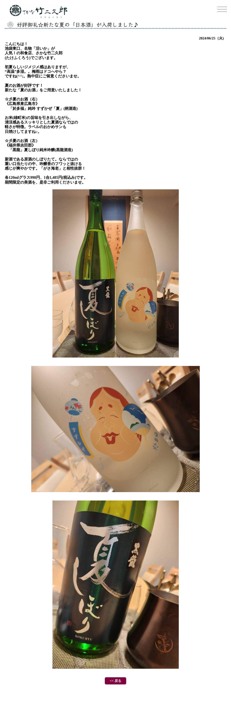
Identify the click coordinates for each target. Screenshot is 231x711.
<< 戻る (115, 681)
